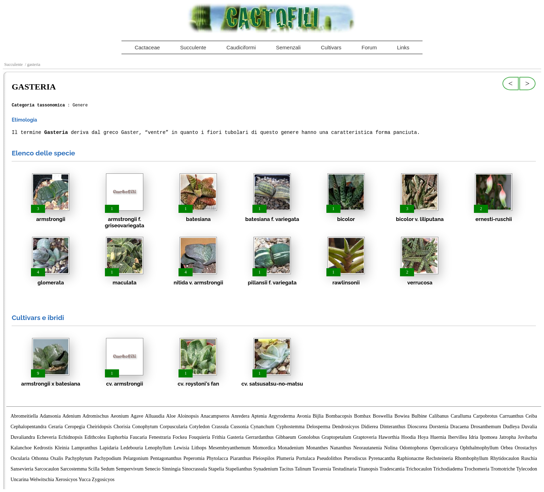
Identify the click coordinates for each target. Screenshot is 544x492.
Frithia (218, 437)
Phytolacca (217, 458)
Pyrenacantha (382, 458)
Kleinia (62, 447)
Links (403, 47)
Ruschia (529, 458)
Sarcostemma (73, 469)
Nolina (391, 447)
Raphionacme (410, 458)
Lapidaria (109, 447)
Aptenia (259, 416)
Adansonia (50, 416)
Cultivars (331, 47)
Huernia (438, 437)
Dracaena (459, 426)
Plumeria (285, 458)
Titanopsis (368, 469)
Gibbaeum (286, 437)
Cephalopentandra (28, 426)
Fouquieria (199, 437)
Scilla (94, 469)
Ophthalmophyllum (479, 447)
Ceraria (55, 426)
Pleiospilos (263, 458)
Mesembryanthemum (229, 447)
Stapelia (216, 469)
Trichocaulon (419, 469)
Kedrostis (43, 447)
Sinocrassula (194, 469)
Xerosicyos (66, 479)
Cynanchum (262, 426)
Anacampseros (214, 416)
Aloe (171, 416)
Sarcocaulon (47, 469)
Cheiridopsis (99, 426)
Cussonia (240, 426)
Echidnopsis (70, 437)
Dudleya (511, 426)
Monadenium (291, 447)
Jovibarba (527, 437)
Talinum (303, 469)
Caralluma (461, 416)
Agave (136, 416)
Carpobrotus (485, 416)
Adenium (71, 416)
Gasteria (235, 437)
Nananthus (340, 447)
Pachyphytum (78, 458)
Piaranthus (240, 458)
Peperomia (194, 458)
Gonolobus (308, 437)
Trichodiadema (448, 469)
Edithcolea (95, 437)
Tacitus (286, 469)
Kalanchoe (21, 447)
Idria (473, 437)
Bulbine (419, 416)
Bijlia (318, 416)
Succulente (193, 47)
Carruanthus (512, 416)
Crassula (220, 426)
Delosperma (318, 426)
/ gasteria (32, 64)
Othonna (39, 458)
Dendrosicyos (345, 426)
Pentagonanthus (166, 458)
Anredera (240, 416)
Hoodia (408, 437)
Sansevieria (22, 469)
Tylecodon (526, 469)
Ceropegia (75, 426)
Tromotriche (502, 469)
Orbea (507, 447)
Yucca (84, 479)
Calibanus (439, 416)
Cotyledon (199, 426)
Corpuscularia (174, 426)
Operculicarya (444, 447)
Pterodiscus (355, 458)
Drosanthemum (486, 426)
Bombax (362, 416)
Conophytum (145, 426)
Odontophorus (414, 447)
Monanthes (317, 447)
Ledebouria (131, 447)
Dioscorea (417, 426)
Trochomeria (476, 469)
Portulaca (305, 458)
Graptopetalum (336, 437)
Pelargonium (135, 458)
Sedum (107, 469)
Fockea (180, 437)
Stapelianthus (238, 469)
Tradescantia (392, 469)
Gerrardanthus (259, 437)
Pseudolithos (329, 458)
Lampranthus (84, 447)
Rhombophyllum (471, 458)
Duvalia (529, 426)
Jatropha (507, 437)
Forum (369, 47)
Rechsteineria (439, 458)
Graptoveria (365, 437)
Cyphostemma (290, 426)
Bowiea (401, 416)
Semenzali (288, 47)
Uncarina (20, 479)
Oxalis (56, 458)
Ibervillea (457, 437)
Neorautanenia (367, 447)
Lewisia (181, 447)
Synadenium (266, 469)
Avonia (303, 416)
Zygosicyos (103, 479)
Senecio (152, 469)
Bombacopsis (339, 416)
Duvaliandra (23, 437)
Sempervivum (130, 469)
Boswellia (383, 416)
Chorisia (122, 426)
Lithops (199, 447)
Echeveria (47, 437)
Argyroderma (281, 416)
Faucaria (138, 437)
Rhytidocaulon (504, 458)
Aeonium (120, 416)
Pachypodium (107, 458)
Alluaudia (154, 416)
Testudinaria (344, 469)
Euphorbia (117, 437)
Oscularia (20, 458)
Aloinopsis (188, 416)
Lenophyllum (158, 447)
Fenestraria (160, 437)
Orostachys (526, 447)
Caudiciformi (241, 47)
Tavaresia (321, 469)
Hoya (423, 437)
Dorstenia (438, 426)
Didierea (369, 426)
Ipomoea (488, 437)
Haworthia (389, 437)
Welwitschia (42, 479)
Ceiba (531, 416)
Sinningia (171, 469)
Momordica (263, 447)
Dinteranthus (392, 426)
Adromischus (95, 416)
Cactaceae (147, 47)
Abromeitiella (24, 416)
